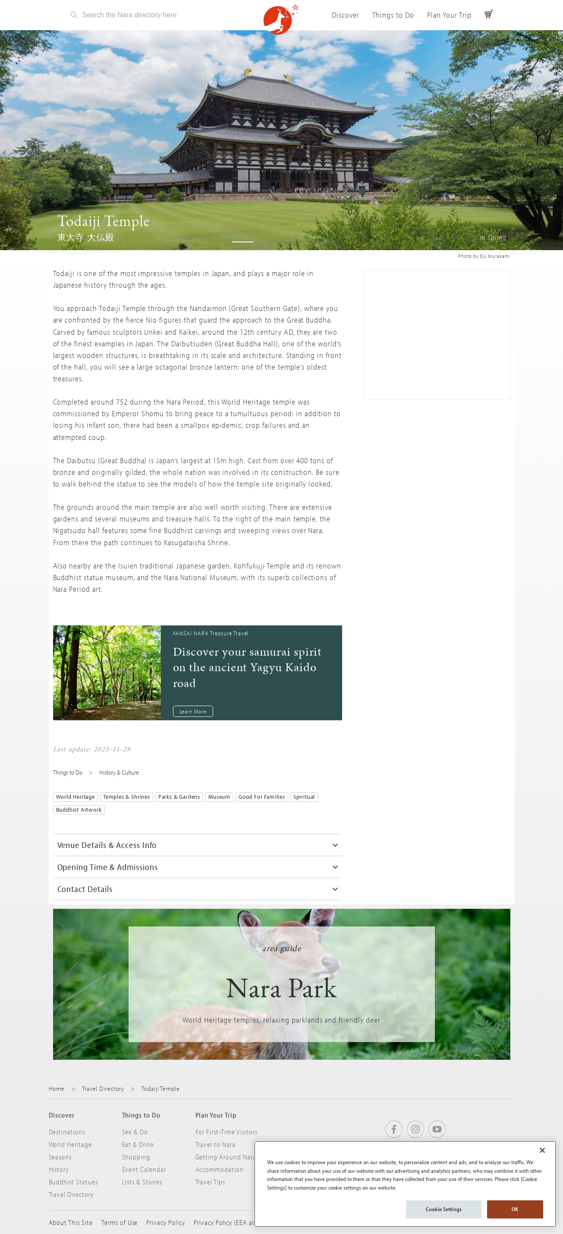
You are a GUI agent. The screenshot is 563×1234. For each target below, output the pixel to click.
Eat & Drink (138, 1144)
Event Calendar (144, 1169)
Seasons (60, 1156)
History (59, 1169)
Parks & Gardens (179, 797)
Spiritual (304, 797)
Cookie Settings (444, 1209)
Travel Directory (103, 1088)
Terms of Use (119, 1222)
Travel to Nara (215, 1144)
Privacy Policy (165, 1222)
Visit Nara (281, 19)
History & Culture (119, 772)
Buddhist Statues (73, 1181)
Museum (219, 797)
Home (57, 1088)
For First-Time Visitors (226, 1131)
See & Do (135, 1131)
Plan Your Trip (449, 15)
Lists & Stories (142, 1181)
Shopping (136, 1156)
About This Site (71, 1222)
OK (515, 1209)
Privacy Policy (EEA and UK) (233, 1222)
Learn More (193, 711)
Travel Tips (210, 1181)
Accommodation (219, 1169)
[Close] (542, 1150)
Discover (345, 15)
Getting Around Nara (225, 1156)
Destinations (67, 1131)
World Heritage (75, 797)
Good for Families (262, 797)
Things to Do (393, 15)
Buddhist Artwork (79, 809)
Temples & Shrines (126, 797)
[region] (405, 1184)
